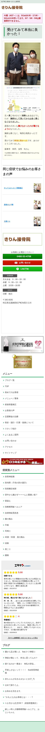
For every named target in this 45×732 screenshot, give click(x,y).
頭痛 (7, 543)
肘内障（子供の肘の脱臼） (16, 483)
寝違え (8, 501)
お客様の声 (10, 410)
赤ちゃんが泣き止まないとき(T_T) (20, 679)
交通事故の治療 (11, 417)
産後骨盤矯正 (10, 404)
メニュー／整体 (11, 398)
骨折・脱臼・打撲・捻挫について (19, 423)
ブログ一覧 (10, 380)
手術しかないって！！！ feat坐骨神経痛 (22, 671)
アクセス (9, 447)
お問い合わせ (10, 441)
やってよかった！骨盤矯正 (13, 188)
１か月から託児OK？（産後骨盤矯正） (21, 703)
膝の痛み (9, 519)
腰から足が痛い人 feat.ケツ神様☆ (20, 652)
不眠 (7, 525)
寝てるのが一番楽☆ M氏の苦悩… (20, 664)
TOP (7, 386)
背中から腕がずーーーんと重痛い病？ (21, 495)
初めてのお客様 (11, 392)
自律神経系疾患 (11, 513)
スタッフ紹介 (10, 429)
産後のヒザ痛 (8, 205)
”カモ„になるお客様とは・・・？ (19, 697)
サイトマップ (10, 453)
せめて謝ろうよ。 (12, 685)
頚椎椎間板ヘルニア (13, 507)
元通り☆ (7, 221)
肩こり (8, 549)
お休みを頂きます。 (13, 691)
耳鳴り (8, 531)
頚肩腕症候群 (10, 489)
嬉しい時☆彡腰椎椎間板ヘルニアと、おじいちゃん (22, 710)
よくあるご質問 (11, 435)
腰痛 (7, 555)
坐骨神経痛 (10, 477)
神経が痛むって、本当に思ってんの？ (21, 658)
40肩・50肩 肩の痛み (15, 537)
